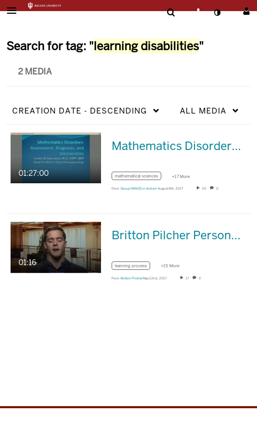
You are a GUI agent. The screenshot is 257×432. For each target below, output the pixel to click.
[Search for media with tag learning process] (135, 267)
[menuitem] (171, 12)
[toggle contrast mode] (217, 12)
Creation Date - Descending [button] (79, 111)
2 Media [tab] (35, 71)
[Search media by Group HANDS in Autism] (139, 188)
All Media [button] (203, 111)
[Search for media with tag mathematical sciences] (140, 178)
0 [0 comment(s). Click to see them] (217, 188)
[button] (14, 10)
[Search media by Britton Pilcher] (131, 278)
